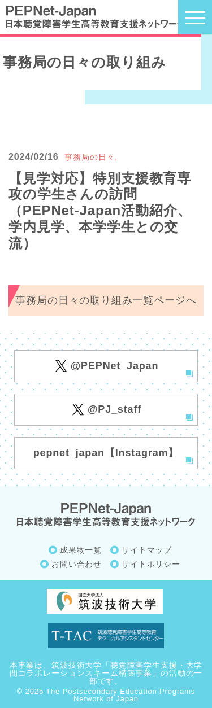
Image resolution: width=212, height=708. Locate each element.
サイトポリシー (151, 564)
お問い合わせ (76, 564)
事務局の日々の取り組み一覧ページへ (105, 300)
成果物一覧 (81, 549)
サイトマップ (147, 549)
